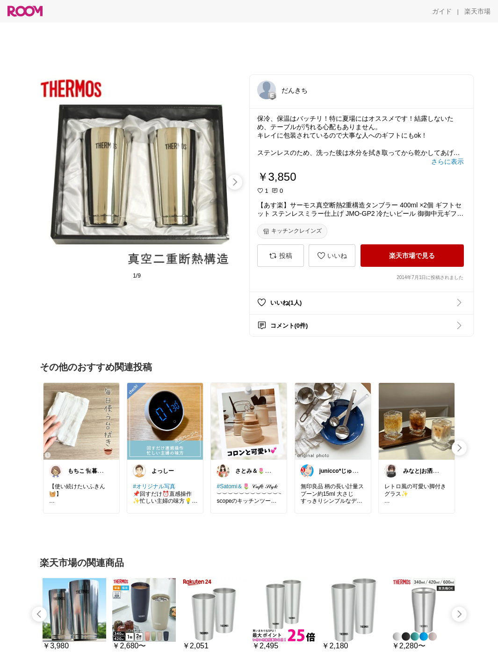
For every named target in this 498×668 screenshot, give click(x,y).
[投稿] (280, 255)
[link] (81, 421)
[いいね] (332, 255)
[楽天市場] (477, 11)
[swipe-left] (39, 614)
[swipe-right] (234, 182)
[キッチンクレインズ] (292, 231)
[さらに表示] (447, 161)
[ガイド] (442, 11)
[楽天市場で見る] (412, 255)
